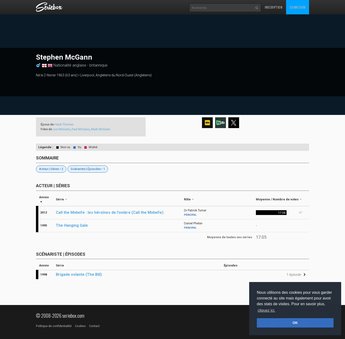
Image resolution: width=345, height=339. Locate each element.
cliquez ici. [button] (266, 310)
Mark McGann (100, 129)
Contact (94, 326)
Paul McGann (81, 129)
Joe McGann (61, 129)
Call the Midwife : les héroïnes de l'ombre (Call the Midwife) (109, 212)
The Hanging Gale (72, 225)
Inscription (273, 7)
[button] (295, 274)
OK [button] (295, 323)
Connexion (297, 7)
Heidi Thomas (64, 124)
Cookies (80, 326)
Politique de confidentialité (54, 326)
